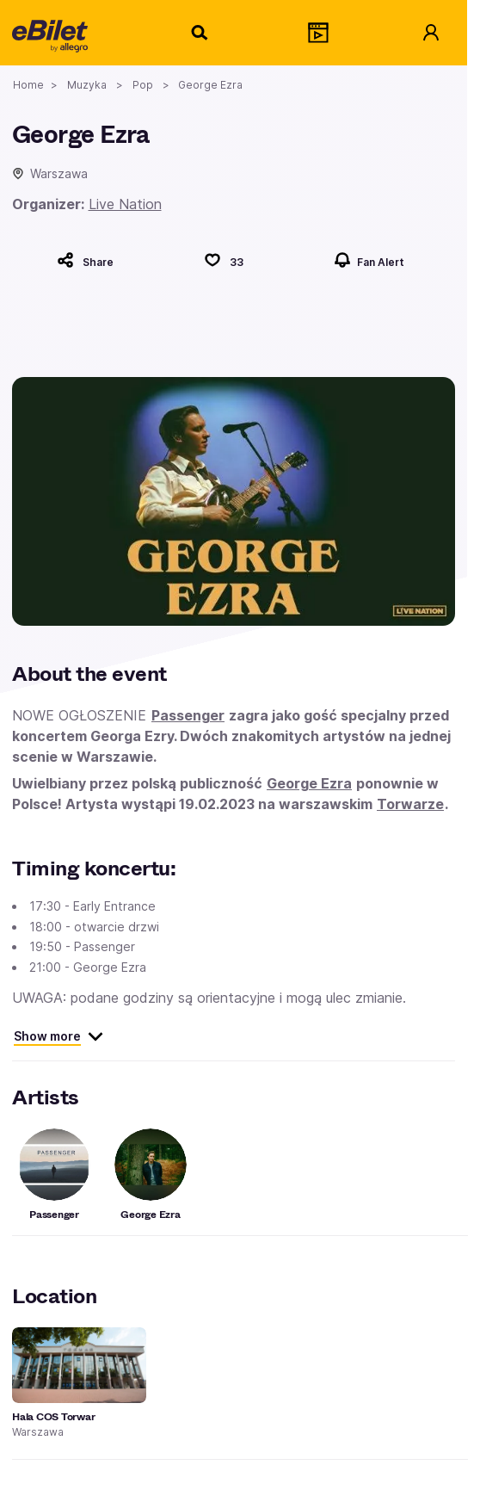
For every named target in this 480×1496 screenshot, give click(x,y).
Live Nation (125, 204)
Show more (59, 1036)
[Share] (85, 259)
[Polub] (223, 259)
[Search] (200, 32)
